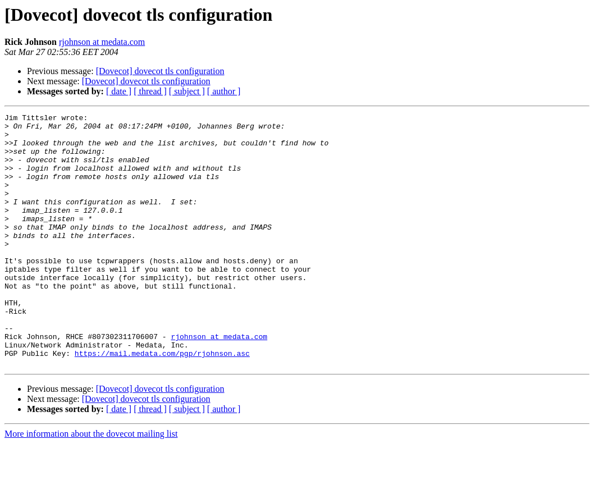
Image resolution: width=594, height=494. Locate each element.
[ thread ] (150, 91)
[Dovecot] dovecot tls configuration (160, 71)
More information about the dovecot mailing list (90, 484)
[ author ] (224, 91)
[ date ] (118, 91)
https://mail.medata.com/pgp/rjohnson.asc (162, 402)
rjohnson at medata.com (102, 42)
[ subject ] (187, 91)
